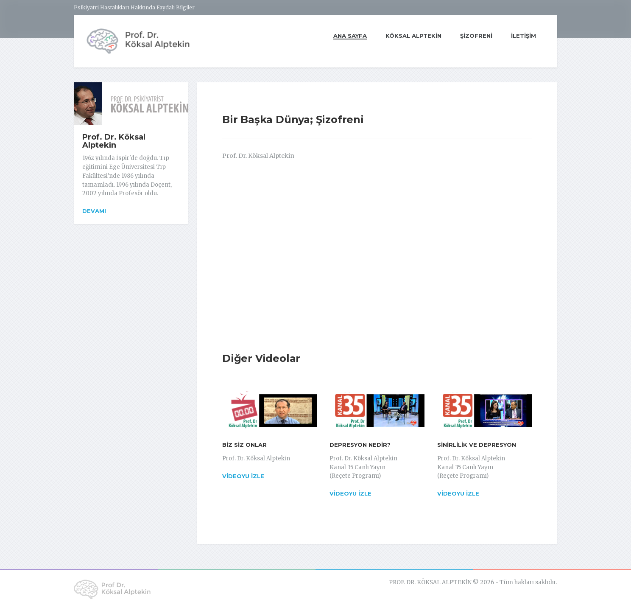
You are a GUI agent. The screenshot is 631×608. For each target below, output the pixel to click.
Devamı (94, 210)
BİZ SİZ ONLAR (244, 444)
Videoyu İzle (243, 476)
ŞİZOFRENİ (476, 35)
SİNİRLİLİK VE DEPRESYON (476, 444)
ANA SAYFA (350, 37)
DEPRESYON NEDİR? (360, 444)
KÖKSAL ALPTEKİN (413, 35)
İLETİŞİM (523, 35)
